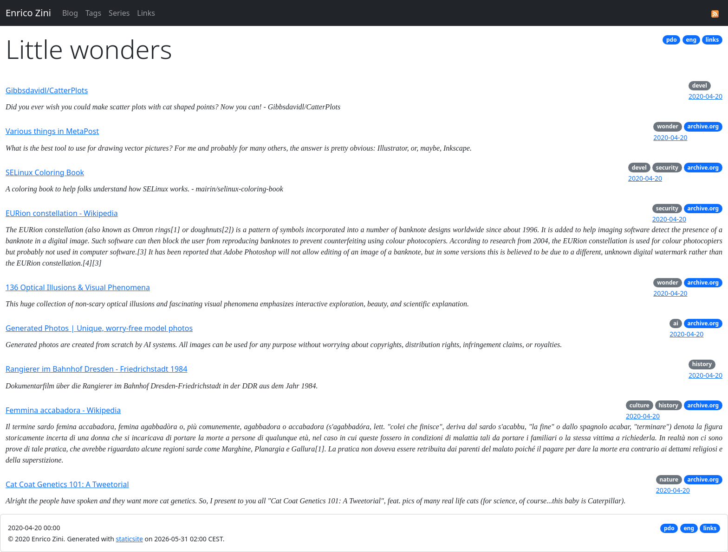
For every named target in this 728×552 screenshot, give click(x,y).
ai (675, 323)
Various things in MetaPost (52, 131)
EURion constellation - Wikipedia (62, 213)
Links (146, 13)
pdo (671, 40)
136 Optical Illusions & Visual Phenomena (78, 287)
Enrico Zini (28, 12)
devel (699, 85)
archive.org (703, 126)
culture (640, 405)
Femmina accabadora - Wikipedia (63, 410)
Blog (70, 13)
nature (669, 479)
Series (119, 13)
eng (691, 40)
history (702, 364)
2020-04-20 (705, 96)
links (712, 40)
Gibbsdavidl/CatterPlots (47, 90)
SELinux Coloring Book (45, 172)
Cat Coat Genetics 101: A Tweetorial (67, 484)
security (667, 167)
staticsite (129, 538)
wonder (667, 126)
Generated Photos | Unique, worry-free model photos (99, 328)
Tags (93, 13)
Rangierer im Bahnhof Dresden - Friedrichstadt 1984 (96, 369)
